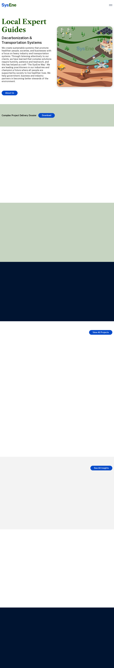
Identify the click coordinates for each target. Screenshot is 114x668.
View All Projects (101, 332)
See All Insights (101, 468)
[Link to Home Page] (9, 4)
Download (46, 115)
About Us (9, 93)
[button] (110, 6)
